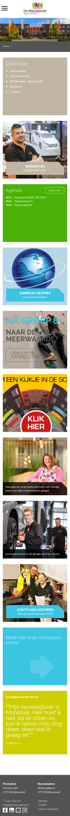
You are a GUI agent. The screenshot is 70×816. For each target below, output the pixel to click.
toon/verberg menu (4, 8)
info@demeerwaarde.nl (16, 804)
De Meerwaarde (35, 9)
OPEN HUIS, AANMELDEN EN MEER (34, 354)
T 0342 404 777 (12, 800)
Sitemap (42, 800)
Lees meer (54, 190)
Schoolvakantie (19, 76)
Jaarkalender (18, 70)
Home (6, 46)
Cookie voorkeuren (48, 809)
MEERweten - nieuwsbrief (26, 81)
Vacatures (16, 86)
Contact (15, 91)
